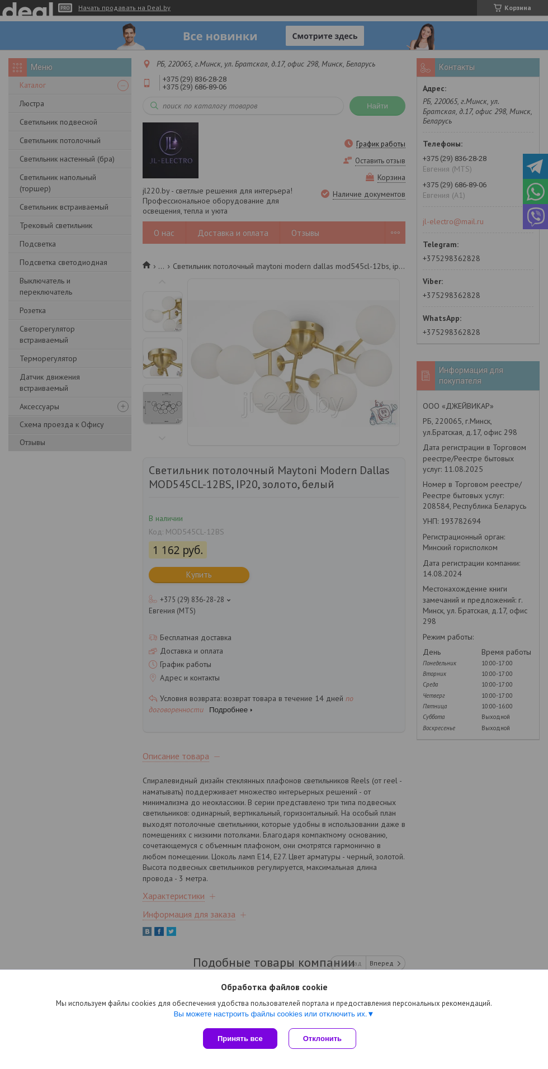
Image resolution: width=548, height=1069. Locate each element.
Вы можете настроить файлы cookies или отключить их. (270, 1014)
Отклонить (322, 1038)
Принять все (240, 1038)
